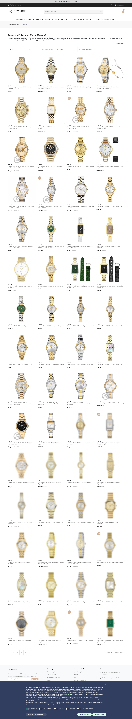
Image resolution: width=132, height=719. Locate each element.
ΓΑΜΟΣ (64, 19)
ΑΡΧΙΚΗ (11, 24)
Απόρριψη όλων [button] (84, 714)
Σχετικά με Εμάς (78, 672)
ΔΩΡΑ (88, 19)
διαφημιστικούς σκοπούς (69, 694)
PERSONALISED (108, 19)
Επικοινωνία (77, 674)
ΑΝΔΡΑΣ (39, 19)
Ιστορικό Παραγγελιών (53, 677)
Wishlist (49, 680)
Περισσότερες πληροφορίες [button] (36, 714)
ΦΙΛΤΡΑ (12, 49)
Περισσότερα (118, 43)
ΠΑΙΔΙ (48, 19)
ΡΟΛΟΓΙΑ (97, 19)
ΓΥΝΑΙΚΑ (30, 19)
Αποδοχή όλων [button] (99, 714)
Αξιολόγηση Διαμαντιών (80, 680)
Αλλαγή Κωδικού (51, 674)
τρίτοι (54, 690)
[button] (105, 684)
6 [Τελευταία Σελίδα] (25, 652)
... (21, 652)
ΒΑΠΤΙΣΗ (73, 19)
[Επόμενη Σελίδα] (29, 652)
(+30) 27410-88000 (114, 678)
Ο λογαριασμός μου (52, 672)
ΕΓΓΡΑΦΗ (35, 679)
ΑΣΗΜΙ (81, 19)
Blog (75, 677)
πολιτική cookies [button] (97, 689)
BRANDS (55, 19)
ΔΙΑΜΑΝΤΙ (20, 19)
